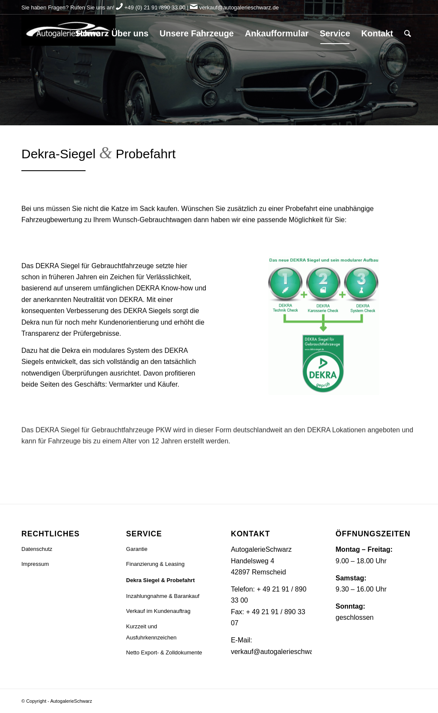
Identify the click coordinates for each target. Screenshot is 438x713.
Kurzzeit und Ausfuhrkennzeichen (151, 632)
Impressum (35, 564)
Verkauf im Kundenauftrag (158, 611)
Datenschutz (36, 549)
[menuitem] (88, 33)
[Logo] (68, 33)
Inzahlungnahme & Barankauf (162, 596)
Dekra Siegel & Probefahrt (160, 580)
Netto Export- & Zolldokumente (164, 652)
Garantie (137, 549)
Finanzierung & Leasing (155, 564)
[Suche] (408, 33)
